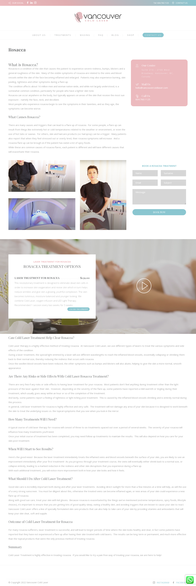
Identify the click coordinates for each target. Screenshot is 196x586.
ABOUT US (39, 35)
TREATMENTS (63, 35)
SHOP (130, 35)
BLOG (115, 35)
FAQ (101, 35)
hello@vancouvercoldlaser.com (152, 87)
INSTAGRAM (163, 582)
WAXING (85, 35)
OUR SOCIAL (17, 3)
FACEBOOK (182, 582)
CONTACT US (182, 3)
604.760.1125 (163, 3)
